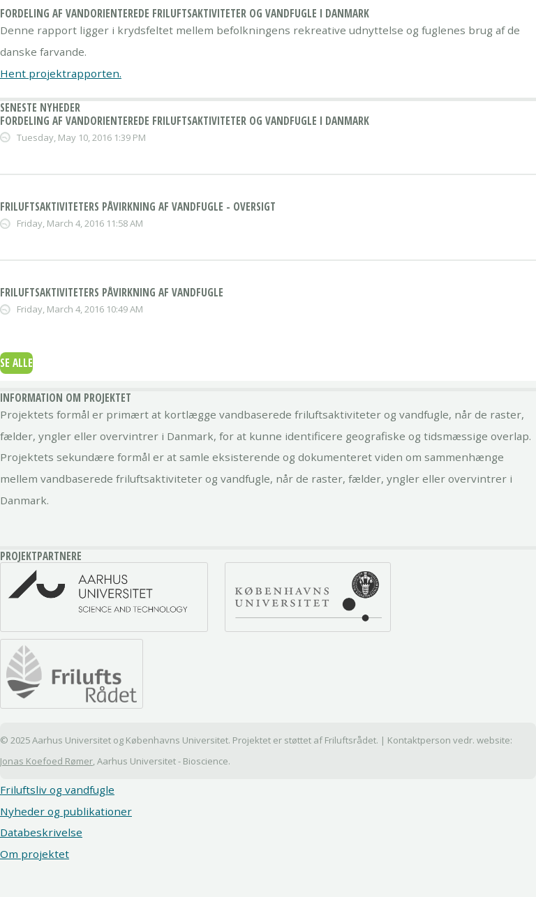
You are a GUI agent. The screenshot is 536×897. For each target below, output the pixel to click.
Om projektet (34, 854)
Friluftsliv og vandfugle (57, 790)
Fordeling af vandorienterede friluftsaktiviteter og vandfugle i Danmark (184, 121)
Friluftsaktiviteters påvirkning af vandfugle (111, 292)
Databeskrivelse (41, 832)
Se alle (16, 363)
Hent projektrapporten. (60, 73)
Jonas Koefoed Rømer (46, 761)
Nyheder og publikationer (66, 811)
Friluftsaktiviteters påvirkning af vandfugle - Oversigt (138, 206)
